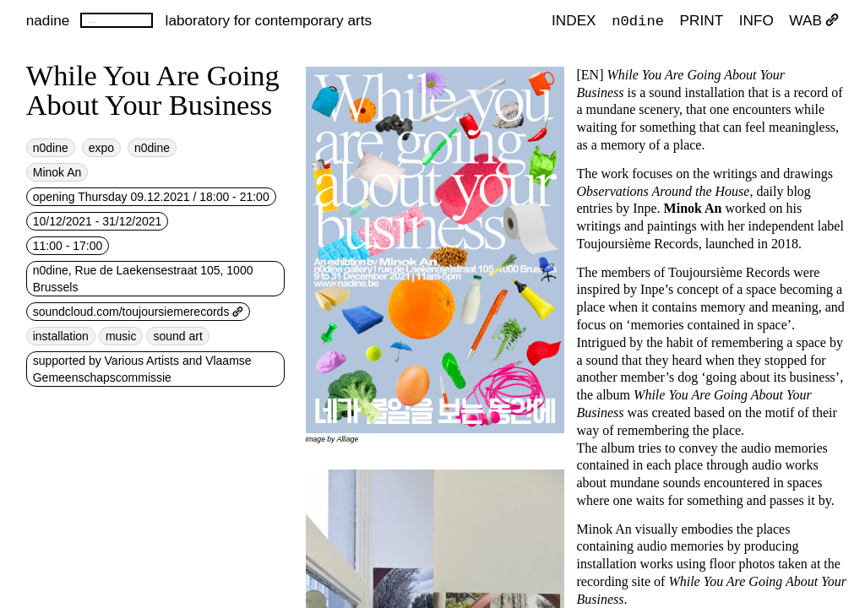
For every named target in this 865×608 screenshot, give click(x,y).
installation (61, 336)
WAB (814, 20)
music (121, 336)
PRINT (702, 20)
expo (101, 148)
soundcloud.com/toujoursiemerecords (138, 311)
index (574, 20)
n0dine (638, 20)
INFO (756, 20)
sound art (177, 336)
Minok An (57, 172)
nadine (48, 20)
